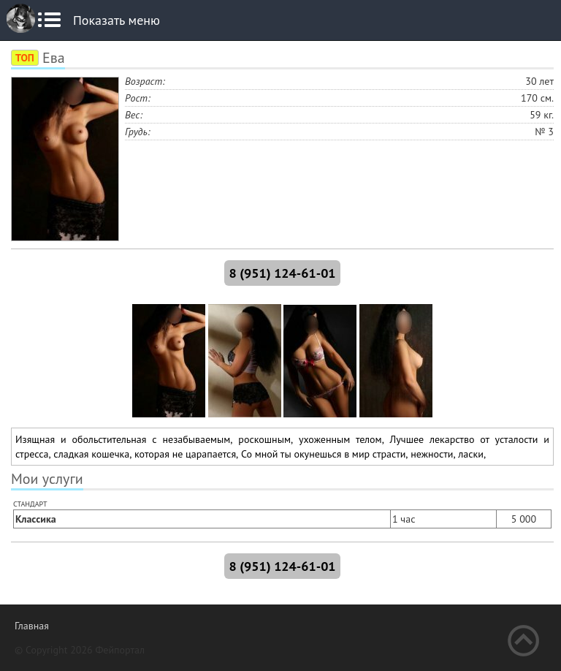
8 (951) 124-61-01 (282, 273)
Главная (32, 625)
